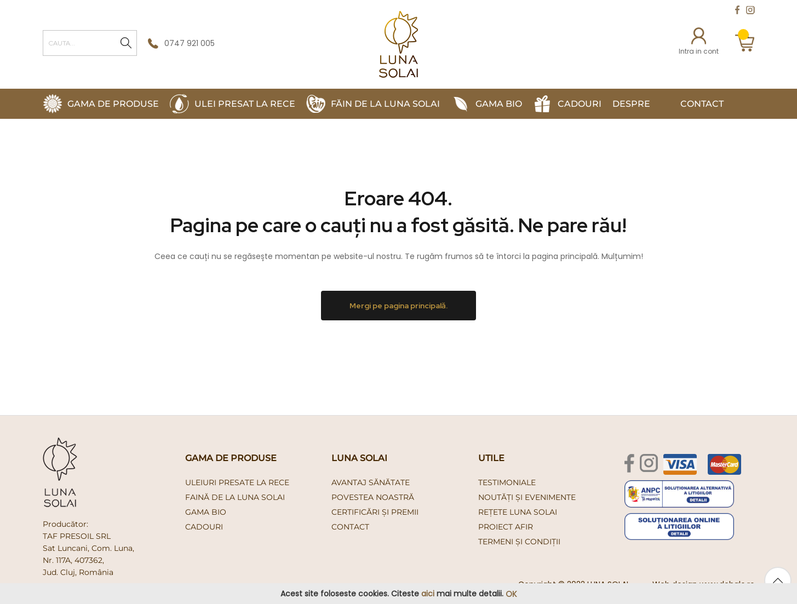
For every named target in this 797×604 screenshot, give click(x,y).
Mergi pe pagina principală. (398, 305)
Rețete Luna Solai (517, 512)
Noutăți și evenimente (527, 497)
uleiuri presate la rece (237, 482)
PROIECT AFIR (505, 527)
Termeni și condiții (519, 542)
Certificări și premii (374, 512)
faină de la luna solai (235, 497)
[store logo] (398, 44)
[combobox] (89, 43)
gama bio (205, 512)
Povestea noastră (372, 497)
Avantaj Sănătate (370, 482)
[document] (398, 594)
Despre (631, 104)
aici (427, 593)
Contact (702, 104)
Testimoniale (507, 482)
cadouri (204, 527)
